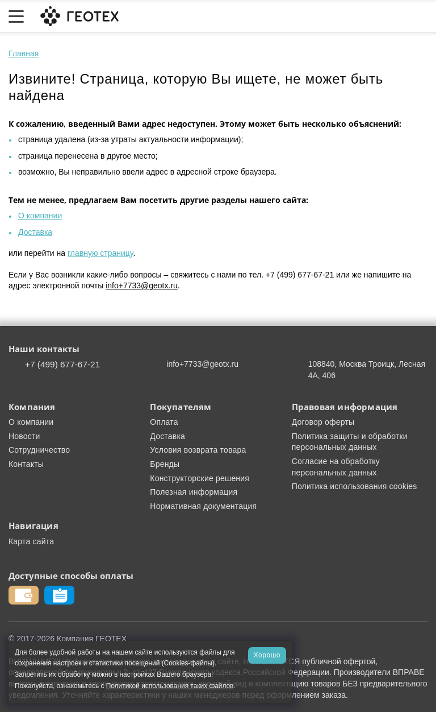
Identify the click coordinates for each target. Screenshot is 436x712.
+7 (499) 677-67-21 (62, 364)
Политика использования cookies (354, 486)
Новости (24, 436)
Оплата (164, 422)
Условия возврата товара (198, 449)
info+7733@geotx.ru (142, 285)
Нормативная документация (203, 506)
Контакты (26, 464)
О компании (40, 215)
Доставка (35, 232)
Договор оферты (323, 422)
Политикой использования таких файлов (170, 686)
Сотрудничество (39, 449)
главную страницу (100, 253)
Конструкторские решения (199, 478)
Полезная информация (193, 491)
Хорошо (267, 655)
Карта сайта (31, 541)
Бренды (164, 464)
